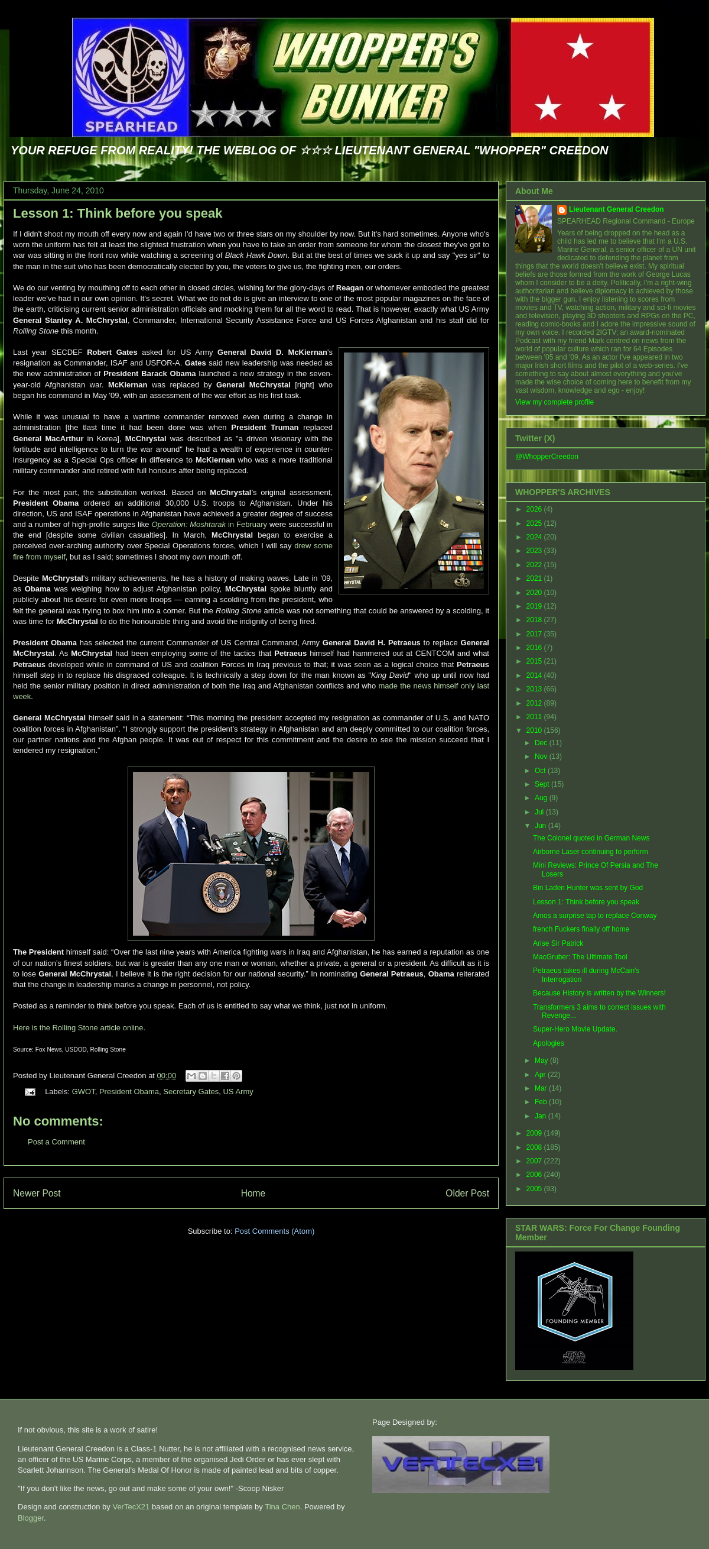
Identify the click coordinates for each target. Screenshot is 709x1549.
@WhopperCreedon (546, 456)
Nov (542, 756)
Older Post (467, 1193)
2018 (535, 620)
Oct (541, 771)
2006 (535, 1174)
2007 (535, 1161)
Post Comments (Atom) (274, 1231)
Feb (542, 1102)
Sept (543, 784)
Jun (541, 826)
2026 (535, 509)
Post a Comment (56, 1141)
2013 (535, 689)
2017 (535, 634)
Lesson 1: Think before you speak (118, 213)
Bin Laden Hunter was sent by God (588, 888)
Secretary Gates (191, 1091)
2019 (535, 606)
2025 (535, 523)
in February (209, 524)
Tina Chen (282, 1506)
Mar (542, 1088)
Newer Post (37, 1193)
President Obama (129, 1091)
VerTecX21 (130, 1506)
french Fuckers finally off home (581, 929)
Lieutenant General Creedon (616, 209)
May (542, 1060)
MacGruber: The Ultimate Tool (580, 957)
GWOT (83, 1091)
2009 (535, 1133)
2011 (535, 717)
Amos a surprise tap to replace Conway (594, 915)
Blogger (31, 1518)
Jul (540, 812)
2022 (535, 565)
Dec (542, 743)
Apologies (548, 1043)
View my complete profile (554, 402)
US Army (238, 1091)
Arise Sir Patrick (558, 943)
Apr (541, 1075)
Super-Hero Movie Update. (575, 1029)
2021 (535, 578)
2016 (535, 647)
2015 (535, 661)
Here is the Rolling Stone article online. (79, 1027)
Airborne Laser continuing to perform (590, 852)
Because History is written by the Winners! (599, 993)
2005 (535, 1189)
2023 (535, 550)
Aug (542, 798)
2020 (535, 592)
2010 (535, 730)
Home (253, 1193)
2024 (535, 537)
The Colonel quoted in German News (591, 838)
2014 (535, 675)
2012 (535, 703)
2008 (535, 1147)
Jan (541, 1116)
